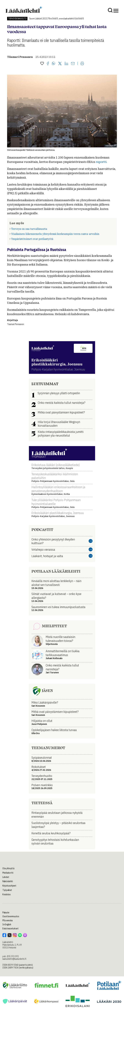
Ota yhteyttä (8, 868)
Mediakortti (7, 872)
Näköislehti (7, 881)
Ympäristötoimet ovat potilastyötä (32, 238)
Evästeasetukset (10, 928)
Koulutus (6, 894)
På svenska (7, 920)
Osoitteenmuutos (10, 916)
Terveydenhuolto (17, 18)
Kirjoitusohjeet (9, 885)
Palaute (5, 912)
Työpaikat (7, 890)
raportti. (101, 162)
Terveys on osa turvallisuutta (29, 228)
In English (6, 924)
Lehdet (5, 877)
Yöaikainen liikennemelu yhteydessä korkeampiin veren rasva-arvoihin (55, 233)
